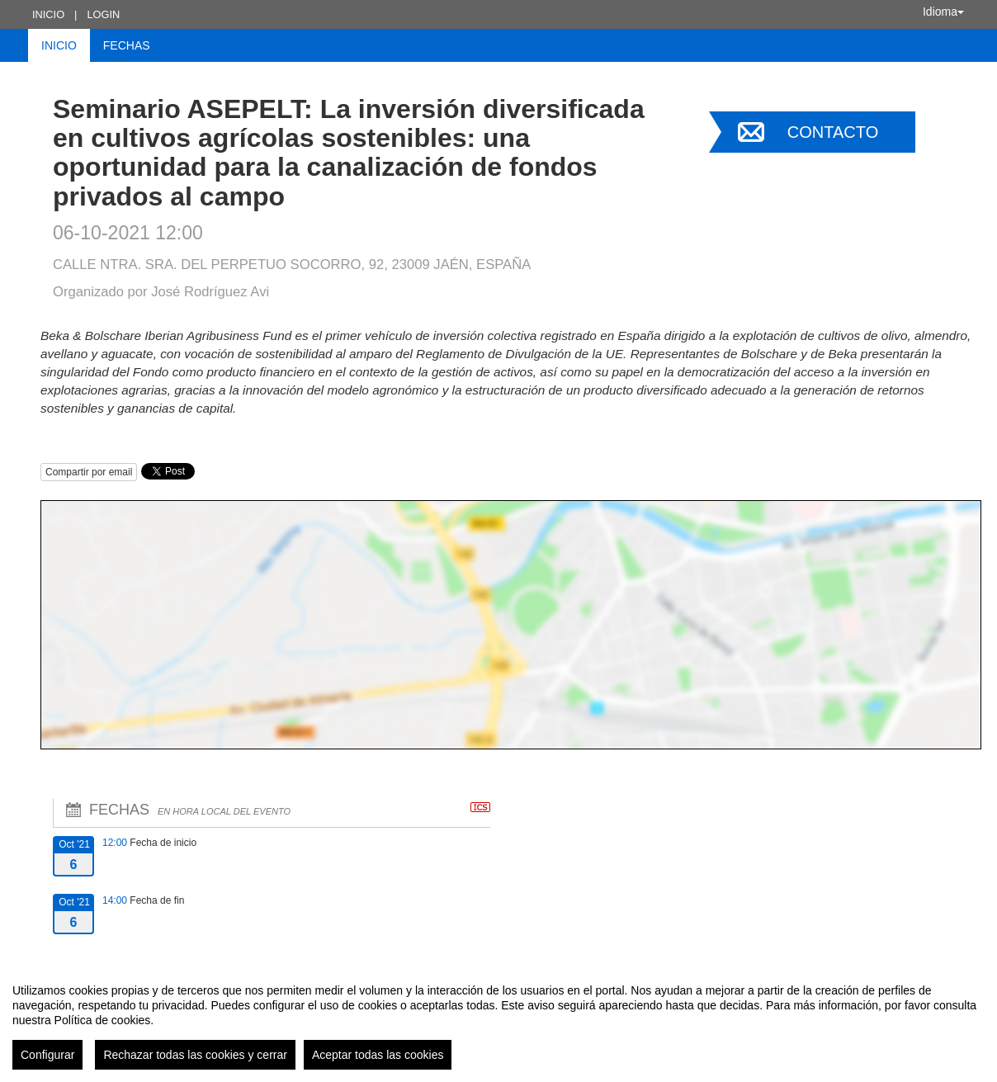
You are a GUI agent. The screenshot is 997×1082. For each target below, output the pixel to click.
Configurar (47, 1054)
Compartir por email (88, 472)
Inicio (48, 14)
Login (103, 14)
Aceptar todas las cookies (378, 1054)
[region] (498, 1020)
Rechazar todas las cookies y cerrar (195, 1054)
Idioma (943, 11)
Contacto (832, 132)
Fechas (126, 45)
